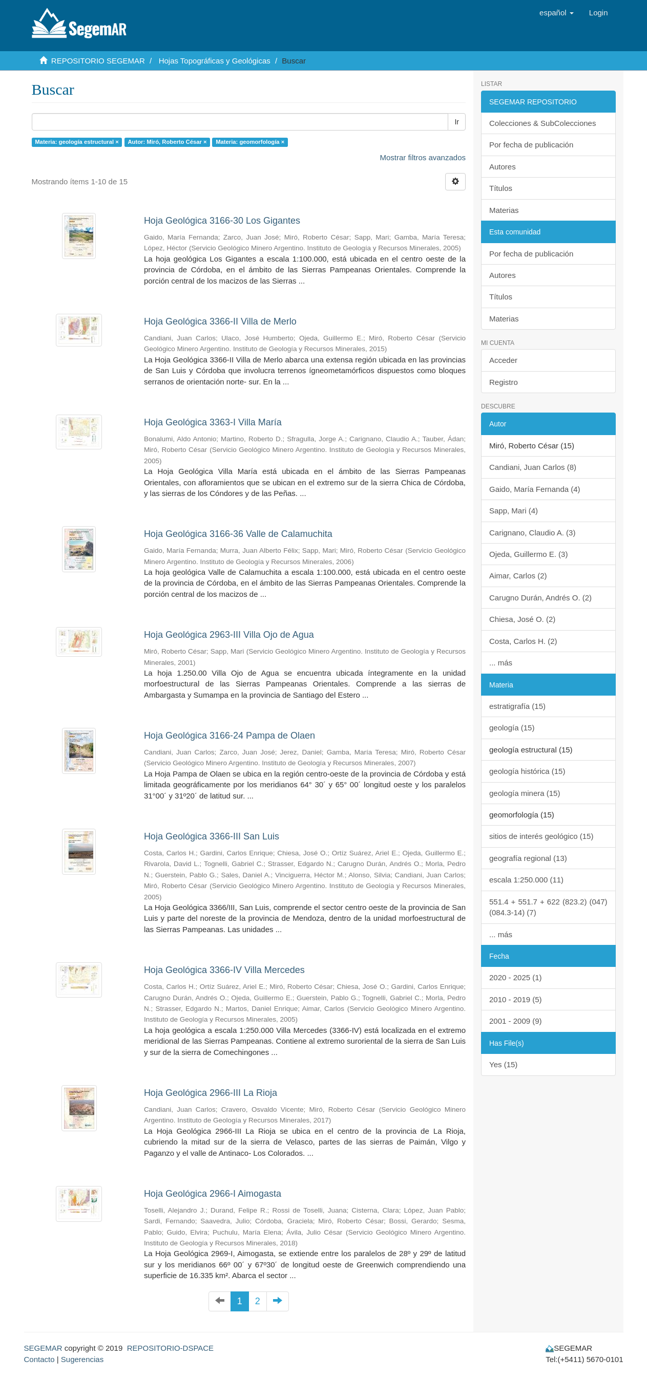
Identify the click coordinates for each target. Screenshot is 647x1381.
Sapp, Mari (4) (513, 510)
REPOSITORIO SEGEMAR (98, 60)
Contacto (39, 1359)
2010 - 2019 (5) (515, 999)
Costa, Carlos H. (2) (523, 641)
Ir (456, 122)
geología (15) (511, 727)
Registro (503, 382)
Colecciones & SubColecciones (542, 123)
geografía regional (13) (528, 858)
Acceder (503, 360)
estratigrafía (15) (517, 706)
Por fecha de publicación (531, 144)
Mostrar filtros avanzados (423, 157)
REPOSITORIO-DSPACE (170, 1348)
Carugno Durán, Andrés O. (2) (540, 597)
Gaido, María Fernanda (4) (534, 489)
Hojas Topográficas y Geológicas (214, 60)
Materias (504, 210)
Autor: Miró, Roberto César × (167, 142)
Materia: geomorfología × (250, 142)
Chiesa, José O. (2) (522, 619)
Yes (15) (503, 1064)
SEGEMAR (43, 1348)
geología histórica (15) (527, 771)
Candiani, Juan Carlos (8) (532, 467)
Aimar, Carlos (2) (518, 575)
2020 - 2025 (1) (515, 977)
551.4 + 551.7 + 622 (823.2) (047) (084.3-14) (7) (548, 907)
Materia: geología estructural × (76, 142)
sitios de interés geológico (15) (541, 836)
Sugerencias (82, 1359)
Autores (502, 166)
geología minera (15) (524, 793)
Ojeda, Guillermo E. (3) (528, 554)
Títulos (500, 188)
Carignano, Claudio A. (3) (532, 532)
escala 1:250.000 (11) (526, 879)
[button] (556, 13)
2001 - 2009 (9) (515, 1021)
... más (500, 662)
